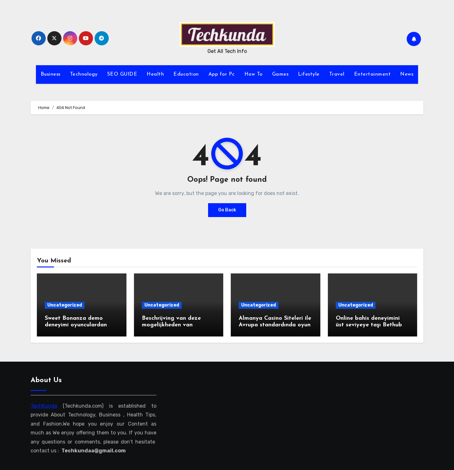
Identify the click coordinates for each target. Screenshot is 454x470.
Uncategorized (64, 305)
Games (280, 74)
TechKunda (44, 406)
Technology (84, 74)
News (406, 74)
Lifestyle (309, 74)
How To (253, 74)
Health (155, 74)
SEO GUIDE (122, 74)
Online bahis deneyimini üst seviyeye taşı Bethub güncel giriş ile (369, 325)
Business (51, 74)
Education (186, 74)
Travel (337, 74)
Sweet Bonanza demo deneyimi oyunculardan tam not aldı (76, 325)
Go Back (227, 210)
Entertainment (372, 74)
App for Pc (221, 74)
